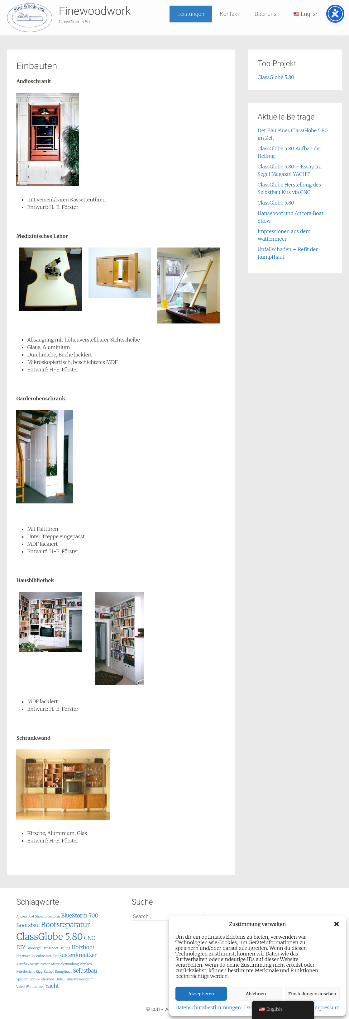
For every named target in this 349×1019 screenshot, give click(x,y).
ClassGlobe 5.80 (276, 77)
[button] (336, 924)
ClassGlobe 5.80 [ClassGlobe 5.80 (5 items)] (49, 936)
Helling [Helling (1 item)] (65, 948)
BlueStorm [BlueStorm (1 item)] (52, 916)
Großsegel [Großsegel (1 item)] (33, 948)
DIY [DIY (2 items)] (20, 947)
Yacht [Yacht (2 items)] (52, 986)
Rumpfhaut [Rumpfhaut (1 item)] (63, 971)
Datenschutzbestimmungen (208, 1007)
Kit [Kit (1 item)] (55, 956)
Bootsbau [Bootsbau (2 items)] (28, 925)
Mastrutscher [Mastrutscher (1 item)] (40, 964)
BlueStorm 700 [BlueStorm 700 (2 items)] (79, 915)
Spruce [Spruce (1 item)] (35, 979)
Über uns (265, 14)
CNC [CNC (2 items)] (89, 938)
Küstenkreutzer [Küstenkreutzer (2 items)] (77, 955)
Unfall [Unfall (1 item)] (60, 979)
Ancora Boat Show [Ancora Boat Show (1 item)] (29, 916)
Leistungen (190, 14)
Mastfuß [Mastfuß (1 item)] (22, 964)
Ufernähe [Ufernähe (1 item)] (48, 979)
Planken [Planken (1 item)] (86, 964)
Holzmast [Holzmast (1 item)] (23, 956)
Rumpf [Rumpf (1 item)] (49, 971)
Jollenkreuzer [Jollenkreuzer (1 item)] (41, 956)
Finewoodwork (95, 11)
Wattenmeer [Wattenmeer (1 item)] (35, 987)
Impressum (326, 1007)
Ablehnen (256, 994)
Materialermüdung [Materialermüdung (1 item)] (65, 964)
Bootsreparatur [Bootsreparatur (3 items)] (65, 924)
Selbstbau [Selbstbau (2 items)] (85, 970)
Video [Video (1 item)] (20, 987)
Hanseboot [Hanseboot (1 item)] (50, 948)
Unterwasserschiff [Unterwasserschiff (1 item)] (79, 979)
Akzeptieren (201, 994)
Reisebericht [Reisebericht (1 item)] (25, 971)
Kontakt (229, 14)
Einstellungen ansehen (312, 994)
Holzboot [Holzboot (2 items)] (82, 947)
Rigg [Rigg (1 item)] (39, 971)
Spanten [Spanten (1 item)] (22, 979)
